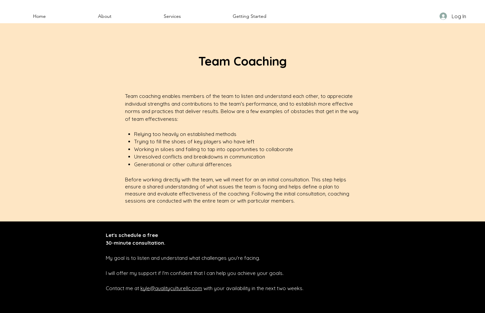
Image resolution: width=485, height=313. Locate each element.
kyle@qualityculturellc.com (171, 288)
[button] (104, 16)
